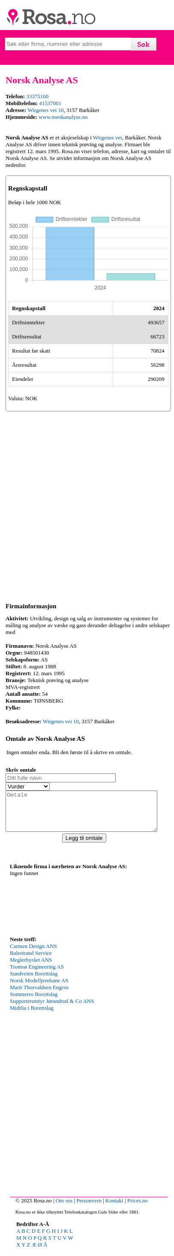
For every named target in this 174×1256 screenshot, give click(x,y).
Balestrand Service (31, 960)
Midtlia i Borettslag (32, 1015)
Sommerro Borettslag (34, 1002)
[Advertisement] (87, 505)
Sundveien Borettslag (34, 981)
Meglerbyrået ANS (31, 967)
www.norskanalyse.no (63, 117)
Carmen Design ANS (33, 954)
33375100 (37, 96)
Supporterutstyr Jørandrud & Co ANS (52, 1008)
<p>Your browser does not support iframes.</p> (74, 910)
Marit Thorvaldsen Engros (39, 995)
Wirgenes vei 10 (45, 110)
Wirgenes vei (107, 137)
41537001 (50, 103)
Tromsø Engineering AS (37, 974)
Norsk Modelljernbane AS (39, 988)
